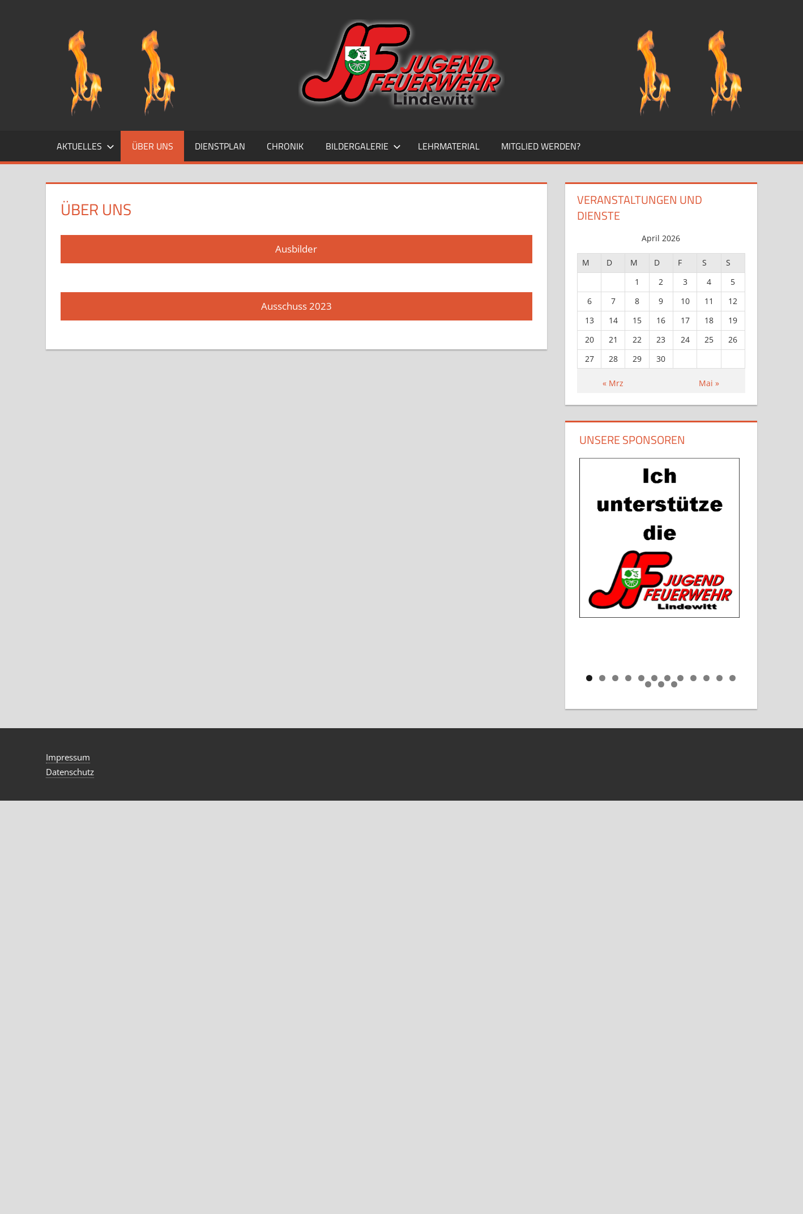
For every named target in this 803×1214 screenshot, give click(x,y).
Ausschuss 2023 (296, 306)
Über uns (152, 146)
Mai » (709, 383)
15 (674, 684)
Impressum (68, 757)
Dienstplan (220, 146)
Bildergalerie (363, 146)
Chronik (285, 146)
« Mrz (613, 383)
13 (648, 684)
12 (732, 678)
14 (661, 684)
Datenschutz (70, 771)
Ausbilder (296, 248)
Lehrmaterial (449, 146)
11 (719, 678)
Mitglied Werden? (540, 146)
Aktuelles (85, 146)
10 (706, 678)
